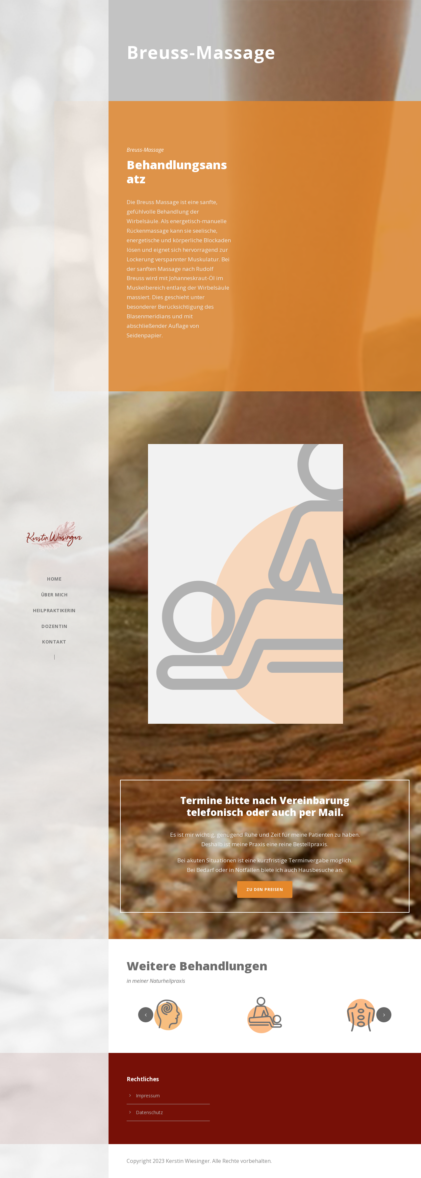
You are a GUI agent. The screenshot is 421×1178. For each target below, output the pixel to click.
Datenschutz (149, 1112)
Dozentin (54, 626)
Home (54, 579)
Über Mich (54, 594)
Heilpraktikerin (54, 610)
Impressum (148, 1095)
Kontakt (54, 642)
